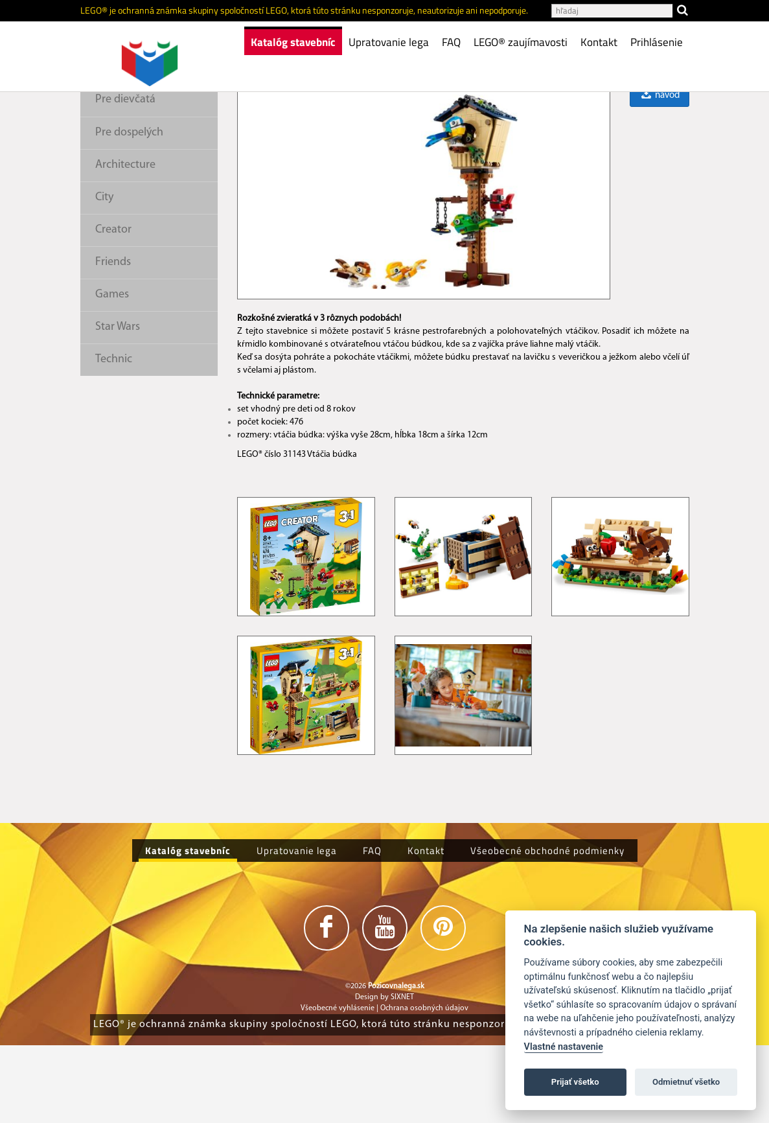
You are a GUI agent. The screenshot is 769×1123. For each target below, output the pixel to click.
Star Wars (117, 405)
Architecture (125, 243)
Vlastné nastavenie (563, 1046)
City (104, 275)
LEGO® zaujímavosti (521, 42)
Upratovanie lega (389, 42)
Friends (113, 340)
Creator (113, 307)
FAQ (451, 42)
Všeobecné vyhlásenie (337, 1086)
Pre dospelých (129, 210)
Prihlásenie (656, 42)
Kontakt (598, 42)
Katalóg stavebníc (293, 42)
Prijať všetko (575, 1082)
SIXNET (402, 1075)
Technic (113, 437)
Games (112, 372)
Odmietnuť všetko (686, 1082)
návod (659, 173)
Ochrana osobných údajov (424, 1086)
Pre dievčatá (125, 177)
